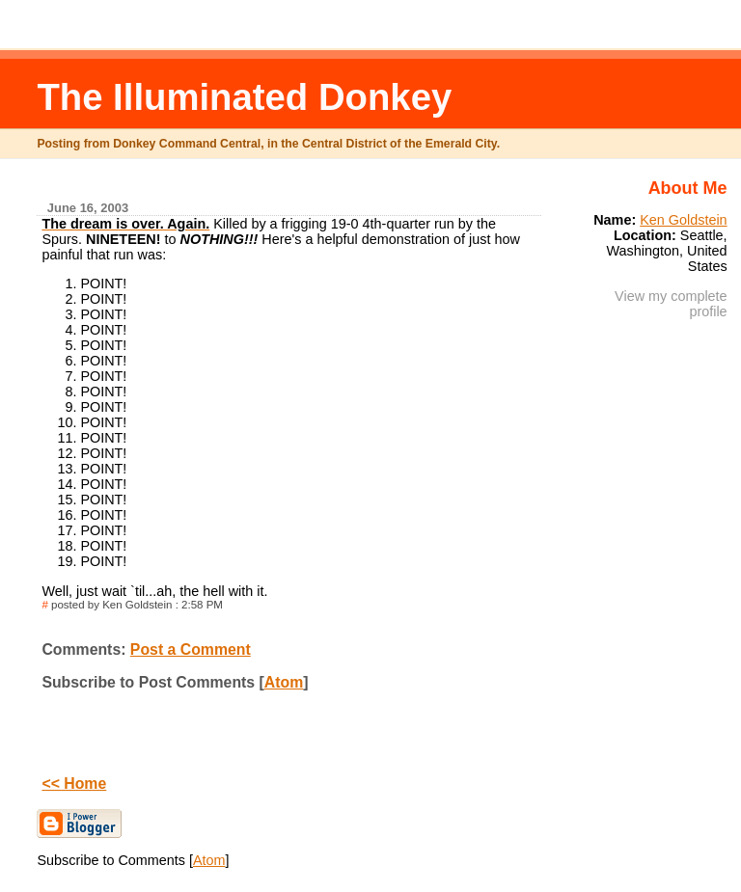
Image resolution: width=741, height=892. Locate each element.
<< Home (73, 783)
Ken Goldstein (683, 220)
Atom (283, 682)
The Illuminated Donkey (244, 97)
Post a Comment (190, 649)
